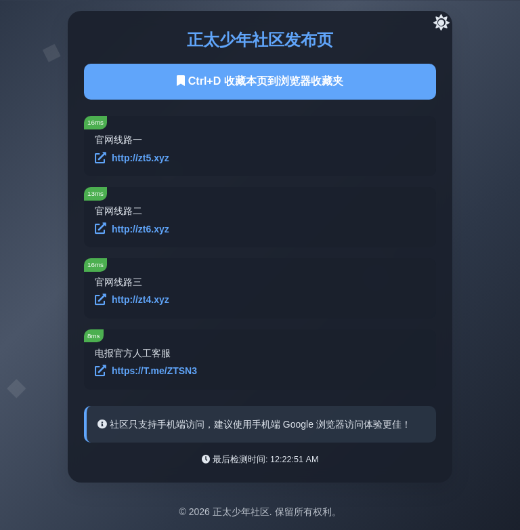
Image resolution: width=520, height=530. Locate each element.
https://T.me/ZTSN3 (146, 371)
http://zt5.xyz (132, 158)
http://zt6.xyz (132, 229)
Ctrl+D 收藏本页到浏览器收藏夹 (260, 81)
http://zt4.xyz (132, 300)
